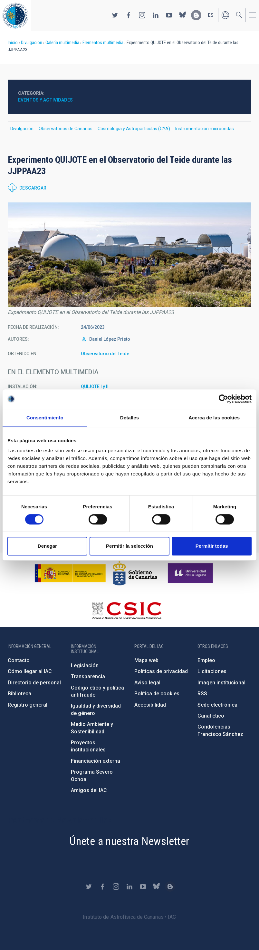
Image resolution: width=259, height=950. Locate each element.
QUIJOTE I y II (95, 386)
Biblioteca (19, 693)
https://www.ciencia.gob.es (70, 573)
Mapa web (146, 660)
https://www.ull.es (191, 573)
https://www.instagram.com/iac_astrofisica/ (142, 15)
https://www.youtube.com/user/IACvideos (169, 15)
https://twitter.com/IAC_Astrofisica (115, 15)
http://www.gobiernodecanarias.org (135, 573)
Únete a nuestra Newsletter (129, 841)
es (211, 15)
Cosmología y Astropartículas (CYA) (134, 128)
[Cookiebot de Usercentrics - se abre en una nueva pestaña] (223, 399)
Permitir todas (212, 546)
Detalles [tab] (129, 417)
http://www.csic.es (126, 611)
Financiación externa (95, 761)
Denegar (47, 546)
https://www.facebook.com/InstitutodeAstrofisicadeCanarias (128, 15)
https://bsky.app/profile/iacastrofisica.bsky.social (182, 15)
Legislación (85, 665)
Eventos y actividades (45, 100)
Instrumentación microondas (204, 128)
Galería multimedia (62, 42)
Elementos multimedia (102, 42)
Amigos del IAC (89, 790)
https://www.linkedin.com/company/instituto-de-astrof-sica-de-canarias (155, 15)
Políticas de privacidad (161, 671)
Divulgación (31, 42)
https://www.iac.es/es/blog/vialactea (196, 15)
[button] (129, 254)
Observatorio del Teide (105, 353)
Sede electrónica (217, 705)
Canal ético (210, 716)
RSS (202, 693)
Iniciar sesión (225, 15)
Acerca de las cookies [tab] (214, 417)
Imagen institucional (221, 683)
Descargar (33, 188)
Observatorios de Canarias (65, 128)
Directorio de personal (34, 683)
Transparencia (88, 676)
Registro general (27, 705)
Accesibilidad (150, 705)
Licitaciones (211, 671)
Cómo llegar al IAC (30, 671)
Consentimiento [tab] (44, 417)
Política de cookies (156, 693)
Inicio (13, 42)
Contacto (19, 660)
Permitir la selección (129, 546)
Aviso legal (147, 683)
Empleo (206, 660)
